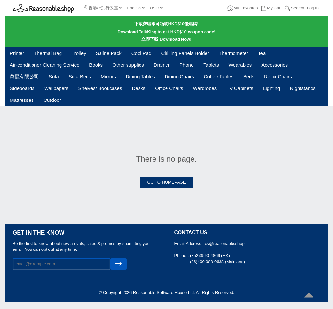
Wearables (240, 65)
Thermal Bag (48, 53)
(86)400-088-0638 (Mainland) (217, 261)
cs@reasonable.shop (224, 243)
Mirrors (108, 76)
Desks (138, 88)
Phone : (182, 255)
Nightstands (302, 88)
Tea (262, 53)
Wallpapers (56, 88)
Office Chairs (169, 88)
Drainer (162, 65)
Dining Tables (140, 76)
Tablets (211, 65)
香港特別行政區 (103, 7)
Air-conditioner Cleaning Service (44, 65)
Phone (186, 65)
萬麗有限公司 (24, 76)
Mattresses (21, 100)
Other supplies (128, 65)
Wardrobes (205, 88)
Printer (17, 53)
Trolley (79, 53)
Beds (248, 76)
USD (156, 8)
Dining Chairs (179, 76)
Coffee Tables (218, 76)
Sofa (54, 76)
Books (96, 65)
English (135, 8)
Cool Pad (141, 53)
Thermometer (233, 53)
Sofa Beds (80, 76)
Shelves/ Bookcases (100, 88)
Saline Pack (109, 53)
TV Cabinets (239, 88)
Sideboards (22, 88)
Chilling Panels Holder (185, 53)
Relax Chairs (278, 76)
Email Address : (189, 243)
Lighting (271, 88)
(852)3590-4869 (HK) (210, 255)
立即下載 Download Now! (166, 39)
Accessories (274, 65)
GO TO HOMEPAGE (166, 182)
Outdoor (52, 100)
